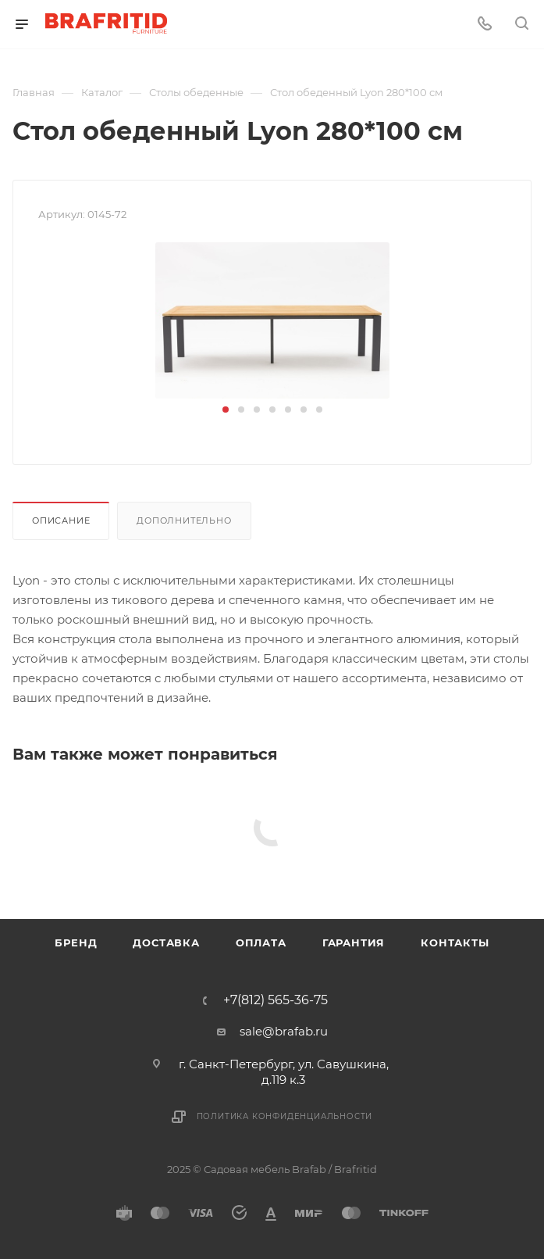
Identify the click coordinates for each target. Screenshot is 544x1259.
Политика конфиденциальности (285, 1116)
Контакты (455, 942)
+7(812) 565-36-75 (275, 1000)
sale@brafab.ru (284, 1031)
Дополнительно (184, 520)
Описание (61, 520)
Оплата (261, 942)
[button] (225, 409)
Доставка (166, 942)
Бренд (76, 942)
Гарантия (353, 942)
